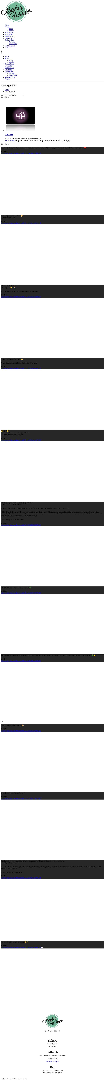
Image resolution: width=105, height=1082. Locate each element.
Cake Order (13, 44)
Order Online (9, 40)
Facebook (49, 1061)
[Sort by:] (15, 95)
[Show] (7, 97)
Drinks (11, 31)
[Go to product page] (54, 116)
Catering (12, 42)
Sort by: (4, 95)
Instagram (56, 1061)
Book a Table (9, 32)
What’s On (8, 34)
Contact (7, 47)
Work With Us (10, 46)
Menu (7, 27)
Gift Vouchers (9, 36)
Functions (8, 38)
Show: (3, 97)
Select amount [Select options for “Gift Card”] (9, 140)
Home (7, 25)
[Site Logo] (16, 21)
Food (11, 29)
